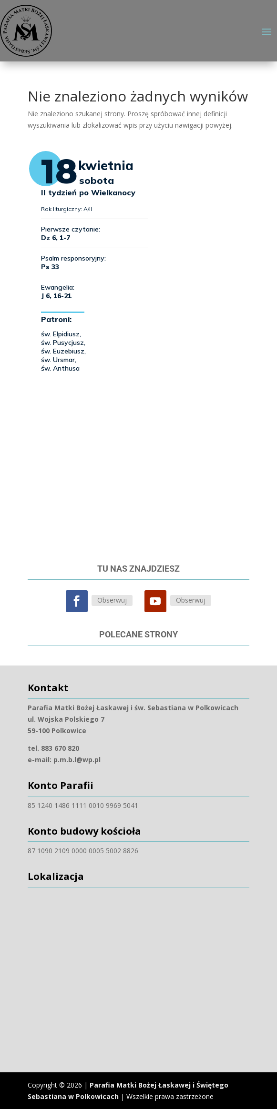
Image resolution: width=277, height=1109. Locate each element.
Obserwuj (112, 600)
